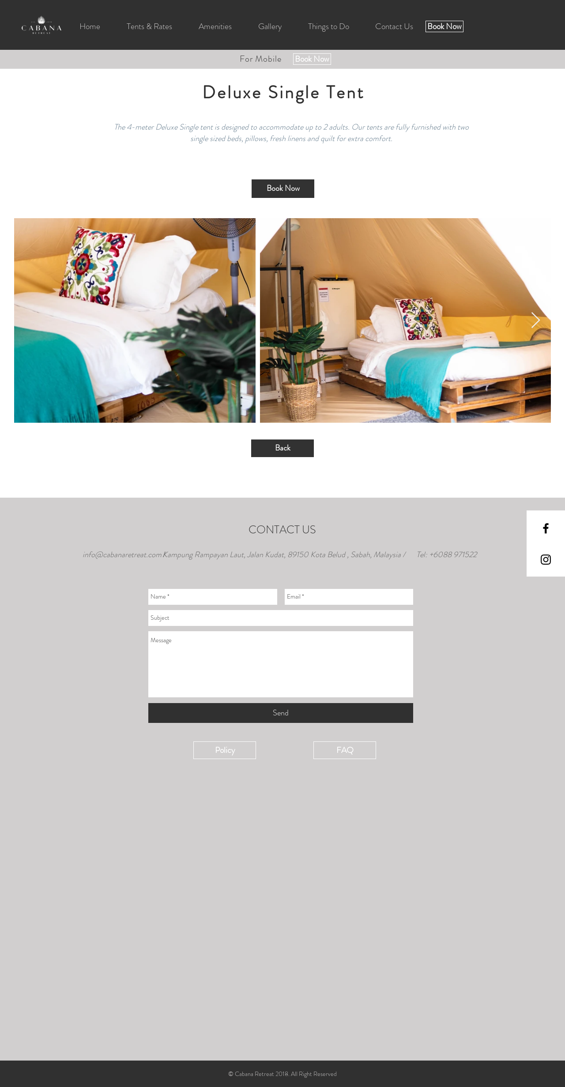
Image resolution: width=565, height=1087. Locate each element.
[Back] (282, 448)
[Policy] (224, 750)
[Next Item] (536, 320)
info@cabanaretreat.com (122, 554)
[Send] (280, 713)
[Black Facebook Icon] (546, 528)
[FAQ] (344, 750)
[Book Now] (444, 26)
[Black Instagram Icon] (546, 559)
